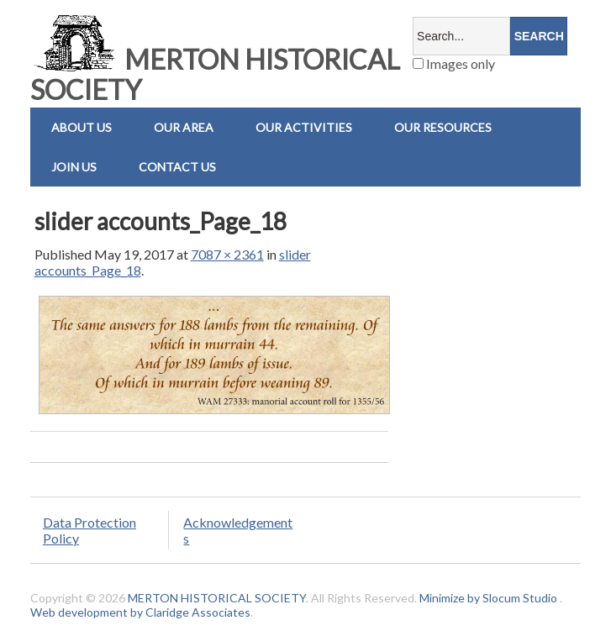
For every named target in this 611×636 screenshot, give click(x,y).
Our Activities (303, 127)
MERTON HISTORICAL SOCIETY (215, 74)
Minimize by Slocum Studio (488, 598)
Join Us (74, 167)
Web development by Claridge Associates (140, 612)
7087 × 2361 (227, 254)
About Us (81, 127)
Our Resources (443, 127)
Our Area (183, 127)
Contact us (177, 167)
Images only (454, 63)
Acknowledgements (237, 530)
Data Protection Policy (89, 530)
